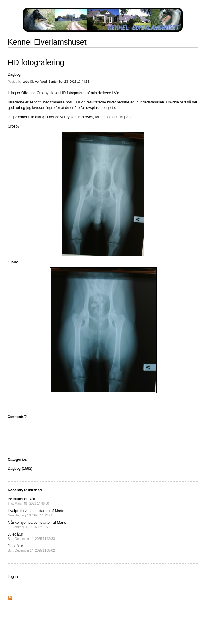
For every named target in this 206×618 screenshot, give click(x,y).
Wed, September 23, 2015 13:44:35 (64, 81)
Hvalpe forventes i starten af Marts (36, 513)
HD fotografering (36, 62)
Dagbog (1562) (20, 468)
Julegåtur (31, 536)
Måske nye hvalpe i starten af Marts (37, 524)
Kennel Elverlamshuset (47, 42)
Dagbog (14, 74)
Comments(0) (17, 416)
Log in (13, 576)
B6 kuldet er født (28, 501)
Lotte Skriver (30, 81)
